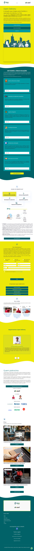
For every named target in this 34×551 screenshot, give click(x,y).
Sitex (19, 547)
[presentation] (17, 275)
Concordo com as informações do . (14, 271)
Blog (4, 522)
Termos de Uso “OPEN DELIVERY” (17, 536)
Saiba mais (7, 90)
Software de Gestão (17, 287)
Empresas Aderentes (7, 519)
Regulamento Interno (17, 540)
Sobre (4, 516)
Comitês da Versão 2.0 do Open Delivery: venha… (13, 442)
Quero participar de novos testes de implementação (27, 260)
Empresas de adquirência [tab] (17, 203)
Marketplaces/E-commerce (17, 289)
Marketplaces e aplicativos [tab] (9, 198)
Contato (5, 523)
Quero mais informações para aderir (17, 260)
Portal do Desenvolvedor (7, 520)
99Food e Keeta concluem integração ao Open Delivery (14, 463)
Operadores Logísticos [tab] (23, 198)
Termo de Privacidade (19, 271)
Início (4, 515)
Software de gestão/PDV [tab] (23, 194)
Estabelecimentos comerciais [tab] (9, 194)
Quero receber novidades (7, 260)
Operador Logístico (17, 291)
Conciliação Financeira (17, 294)
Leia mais (17, 444)
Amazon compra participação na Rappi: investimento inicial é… (16, 484)
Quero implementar (17, 173)
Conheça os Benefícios (17, 25)
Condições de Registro (17, 534)
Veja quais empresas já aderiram (17, 386)
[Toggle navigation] (17, 3)
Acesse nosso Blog (17, 491)
